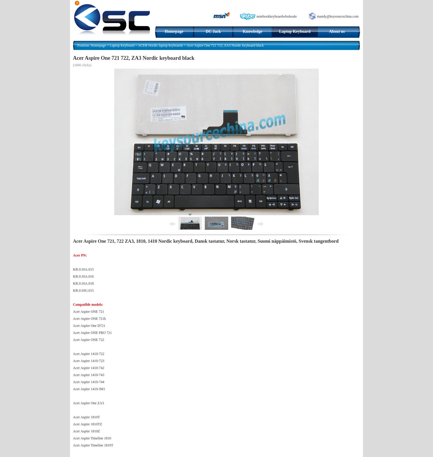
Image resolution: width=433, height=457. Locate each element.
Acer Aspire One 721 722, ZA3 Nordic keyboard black (225, 45)
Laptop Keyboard (295, 31)
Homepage (174, 31)
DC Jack (213, 31)
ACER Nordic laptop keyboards (160, 45)
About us (337, 31)
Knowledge (252, 31)
